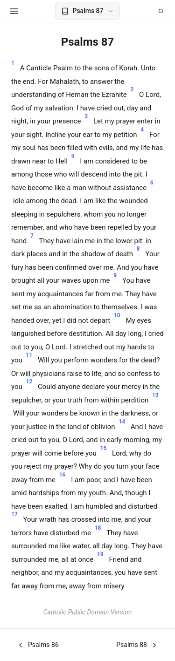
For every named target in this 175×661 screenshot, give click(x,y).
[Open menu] (14, 11)
